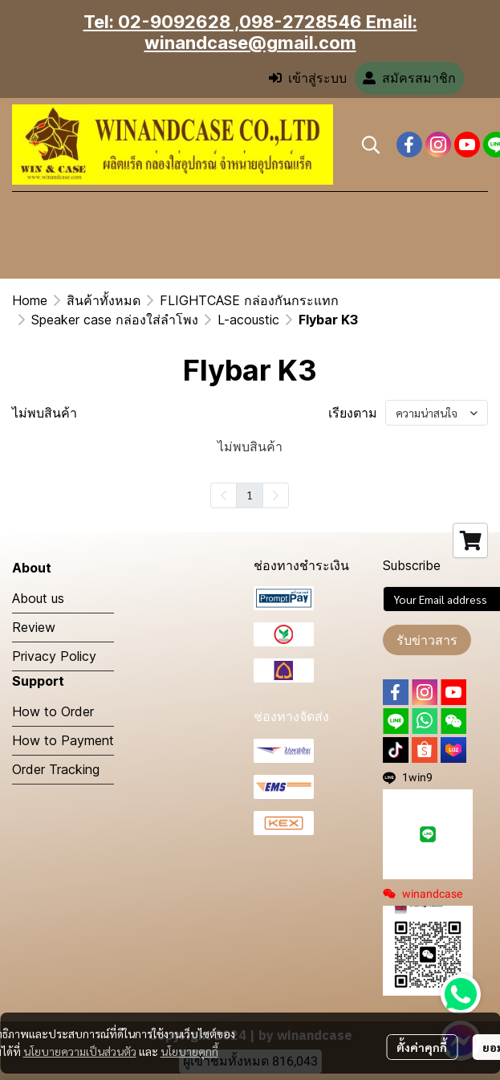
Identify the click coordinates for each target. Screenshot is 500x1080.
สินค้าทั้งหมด (103, 300)
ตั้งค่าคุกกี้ (421, 1047)
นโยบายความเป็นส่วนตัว (79, 1051)
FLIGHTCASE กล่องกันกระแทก (249, 300)
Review (33, 627)
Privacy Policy (54, 656)
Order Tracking (56, 769)
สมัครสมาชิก (409, 78)
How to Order (53, 711)
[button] (370, 144)
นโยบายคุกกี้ (189, 1051)
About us (38, 598)
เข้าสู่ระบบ (308, 78)
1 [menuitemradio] (249, 494)
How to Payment (63, 740)
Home (29, 300)
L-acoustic (248, 320)
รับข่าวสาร (426, 640)
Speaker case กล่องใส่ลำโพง (114, 320)
